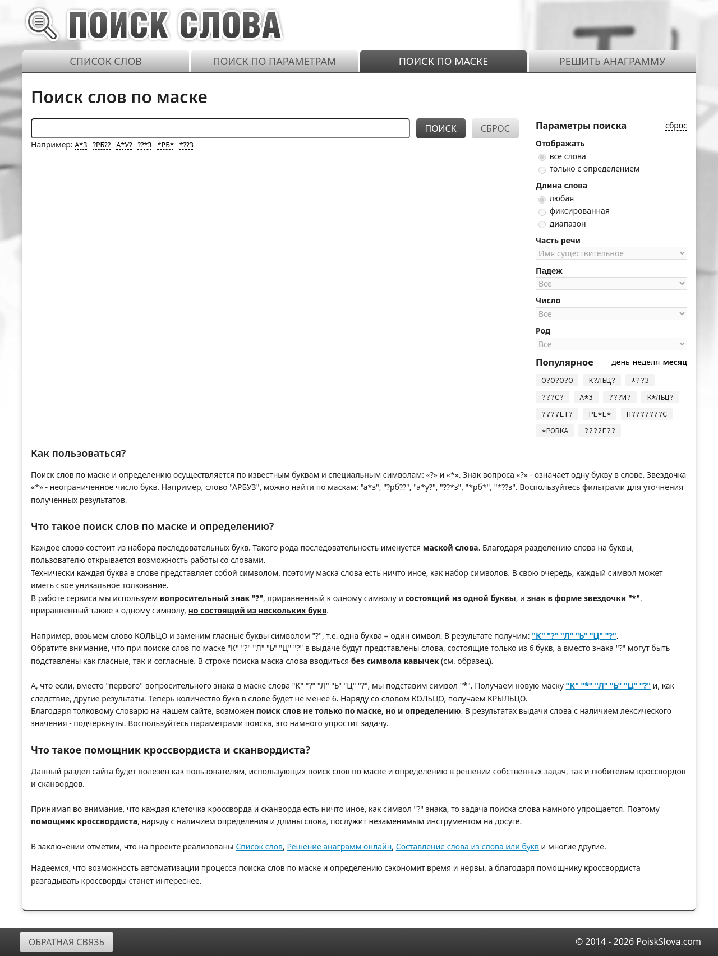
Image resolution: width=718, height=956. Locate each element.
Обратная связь (66, 942)
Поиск (441, 128)
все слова (562, 156)
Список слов (106, 61)
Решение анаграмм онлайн (339, 846)
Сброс (495, 128)
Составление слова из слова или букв (467, 846)
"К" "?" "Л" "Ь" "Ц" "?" (574, 635)
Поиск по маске (444, 61)
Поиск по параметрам (275, 61)
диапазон (562, 223)
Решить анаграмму (612, 61)
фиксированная (574, 210)
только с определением (589, 168)
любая (556, 198)
